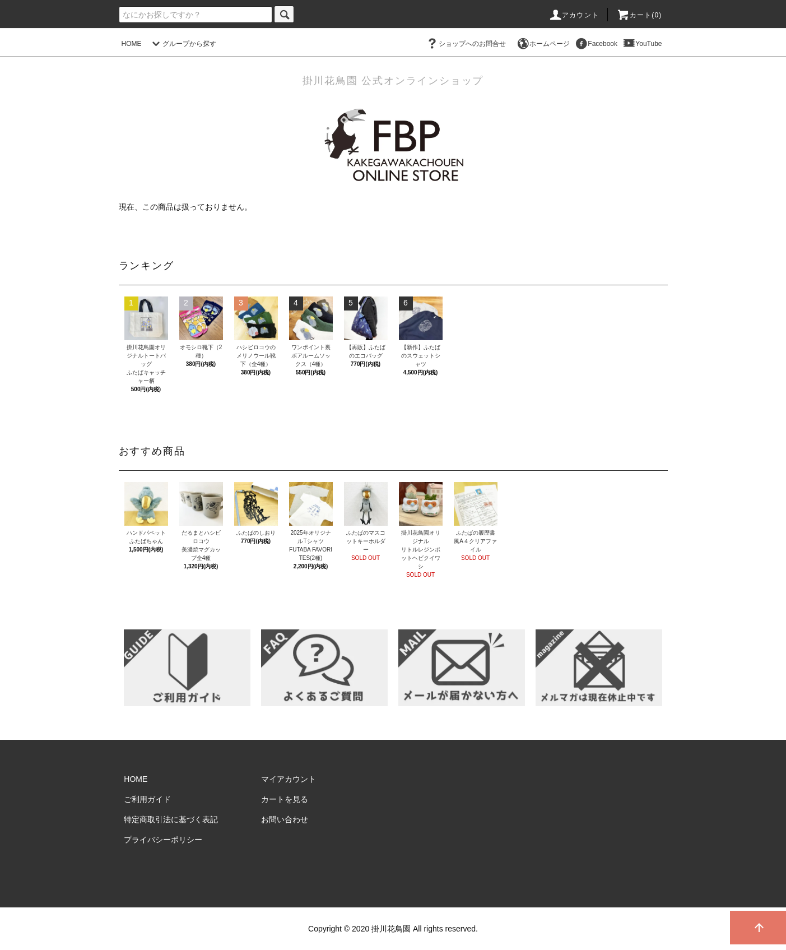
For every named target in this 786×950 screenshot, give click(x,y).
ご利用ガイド (147, 799)
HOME (132, 44)
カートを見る (284, 799)
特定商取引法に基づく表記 (171, 819)
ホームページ (543, 44)
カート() (639, 15)
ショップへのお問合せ (465, 44)
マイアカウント (288, 779)
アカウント (573, 15)
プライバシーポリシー (163, 839)
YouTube (642, 44)
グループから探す (182, 44)
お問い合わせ (284, 819)
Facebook (595, 44)
